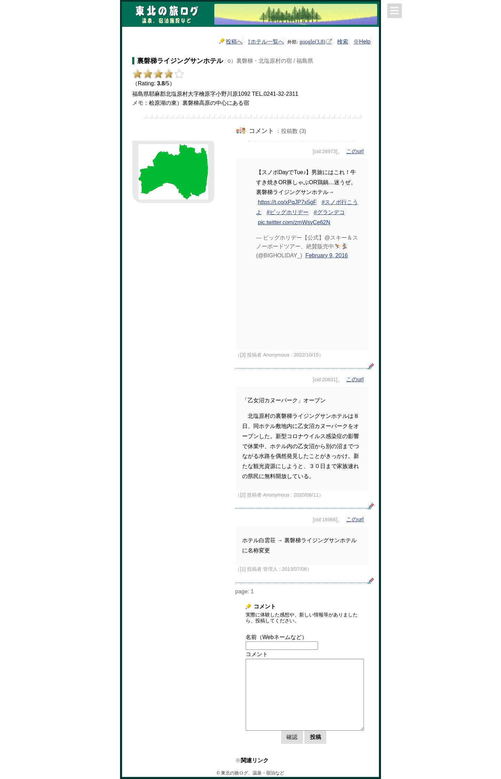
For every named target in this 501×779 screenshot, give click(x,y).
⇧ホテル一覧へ (266, 42)
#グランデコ (329, 212)
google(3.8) (312, 41)
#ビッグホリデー (288, 212)
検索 (342, 42)
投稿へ (230, 41)
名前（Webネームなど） (276, 637)
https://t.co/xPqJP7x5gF (287, 202)
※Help (362, 42)
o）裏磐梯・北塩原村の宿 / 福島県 (270, 61)
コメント (257, 654)
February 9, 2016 (326, 255)
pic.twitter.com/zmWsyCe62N (294, 222)
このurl (355, 151)
